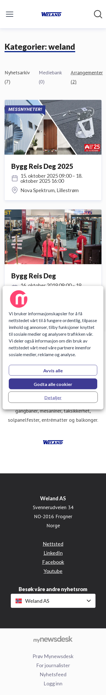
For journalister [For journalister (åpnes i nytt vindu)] (53, 665)
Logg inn (53, 683)
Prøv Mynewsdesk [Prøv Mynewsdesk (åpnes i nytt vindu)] (53, 656)
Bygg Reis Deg (33, 276)
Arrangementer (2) (87, 77)
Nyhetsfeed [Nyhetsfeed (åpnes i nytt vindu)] (53, 674)
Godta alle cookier (53, 384)
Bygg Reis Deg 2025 (42, 166)
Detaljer (53, 397)
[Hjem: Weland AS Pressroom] (51, 14)
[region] (53, 347)
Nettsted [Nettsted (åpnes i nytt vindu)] (53, 544)
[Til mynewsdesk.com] (53, 639)
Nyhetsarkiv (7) (17, 77)
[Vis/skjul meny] (9, 14)
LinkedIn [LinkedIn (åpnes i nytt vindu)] (53, 553)
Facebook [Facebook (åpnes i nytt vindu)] (53, 562)
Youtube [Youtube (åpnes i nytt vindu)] (53, 571)
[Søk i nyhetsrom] (98, 14)
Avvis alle (53, 370)
